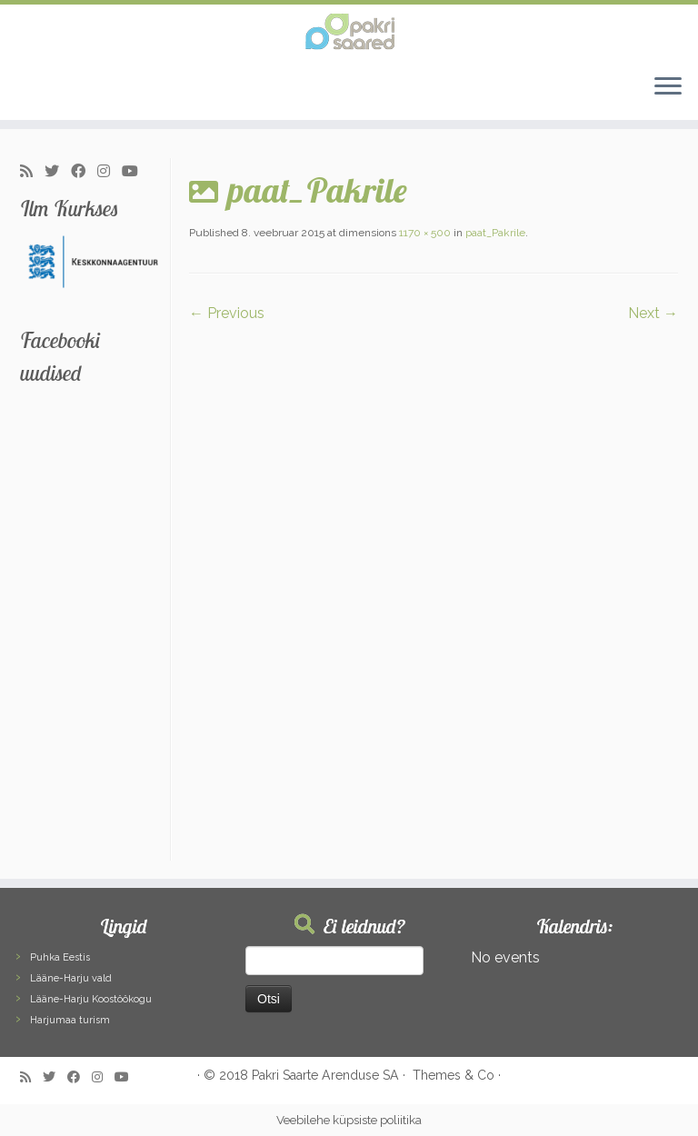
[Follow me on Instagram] (109, 172)
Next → (653, 313)
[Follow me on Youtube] (136, 172)
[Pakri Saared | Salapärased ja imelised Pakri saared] (349, 32)
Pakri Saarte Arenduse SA (325, 1075)
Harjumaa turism (70, 1020)
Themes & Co (453, 1075)
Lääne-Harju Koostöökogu (91, 999)
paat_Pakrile (494, 232)
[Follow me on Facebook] (84, 172)
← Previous (226, 313)
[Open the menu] (668, 87)
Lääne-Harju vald (71, 978)
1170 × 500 (423, 232)
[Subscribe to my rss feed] (32, 172)
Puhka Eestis (60, 957)
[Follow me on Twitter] (58, 172)
